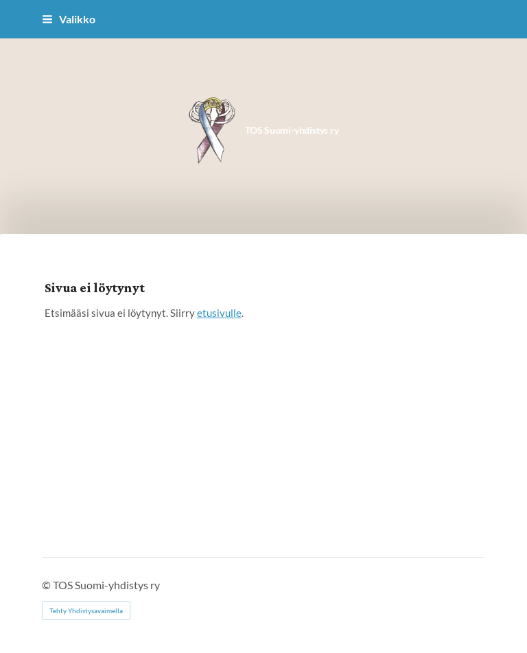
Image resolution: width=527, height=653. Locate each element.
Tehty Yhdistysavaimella (86, 610)
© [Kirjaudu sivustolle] (47, 584)
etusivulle (219, 313)
